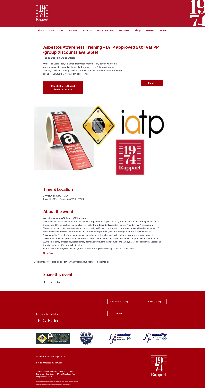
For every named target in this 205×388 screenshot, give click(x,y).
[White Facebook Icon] (38, 320)
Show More (48, 253)
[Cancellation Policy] (119, 301)
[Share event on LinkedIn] (58, 282)
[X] (44, 320)
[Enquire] (152, 83)
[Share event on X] (51, 282)
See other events (63, 89)
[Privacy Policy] (155, 301)
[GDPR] (119, 313)
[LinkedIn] (56, 320)
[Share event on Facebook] (44, 282)
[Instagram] (50, 320)
